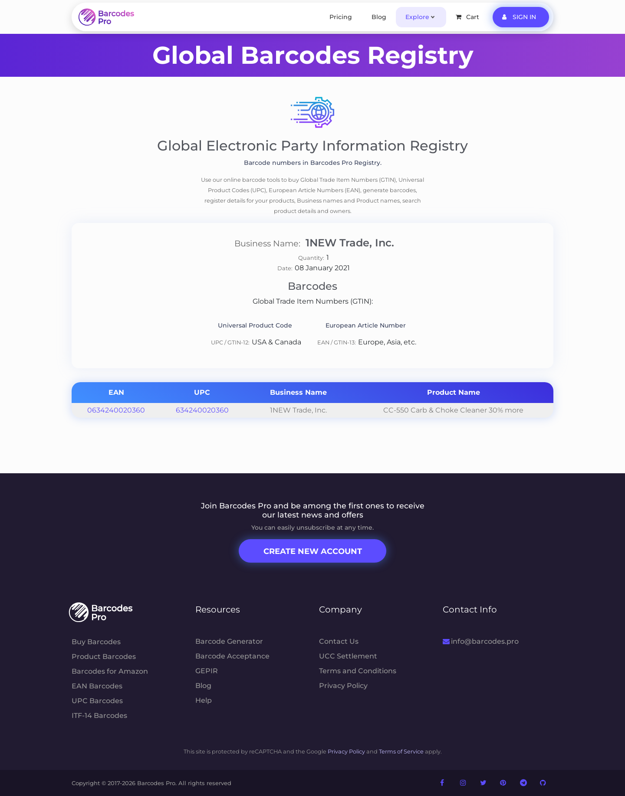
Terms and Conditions (357, 671)
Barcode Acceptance (232, 656)
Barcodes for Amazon (110, 671)
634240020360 (202, 410)
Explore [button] (417, 17)
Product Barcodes (104, 656)
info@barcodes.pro (481, 641)
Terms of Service (401, 751)
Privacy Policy (343, 685)
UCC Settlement (348, 656)
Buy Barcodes (96, 642)
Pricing (340, 17)
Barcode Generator (229, 641)
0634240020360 (116, 410)
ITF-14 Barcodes (99, 715)
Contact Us (339, 641)
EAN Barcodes (97, 686)
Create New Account (312, 551)
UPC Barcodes (97, 701)
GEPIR (206, 671)
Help (203, 700)
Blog (379, 17)
